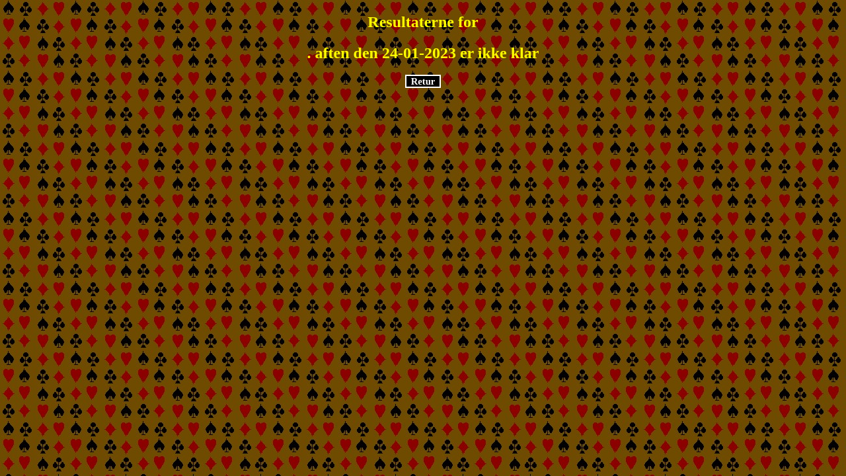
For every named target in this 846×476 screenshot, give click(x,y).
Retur (423, 81)
